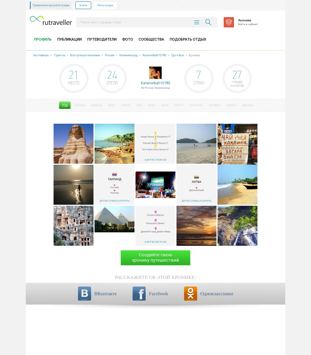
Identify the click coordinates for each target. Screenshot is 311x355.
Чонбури (114, 193)
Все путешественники (85, 55)
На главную (41, 55)
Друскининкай (196, 190)
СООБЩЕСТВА (151, 39)
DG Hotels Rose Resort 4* (155, 149)
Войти (83, 5)
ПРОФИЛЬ (43, 39)
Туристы (59, 55)
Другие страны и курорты (114, 201)
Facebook (158, 293)
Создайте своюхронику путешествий (155, 257)
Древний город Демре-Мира (155, 231)
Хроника (155, 185)
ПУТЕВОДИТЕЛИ (102, 39)
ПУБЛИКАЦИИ (69, 39)
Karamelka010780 (154, 55)
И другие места (153, 242)
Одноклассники (216, 293)
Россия (110, 55)
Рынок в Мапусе (155, 215)
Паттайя (114, 187)
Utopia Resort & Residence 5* (155, 136)
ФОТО (127, 39)
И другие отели (153, 160)
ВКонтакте (105, 293)
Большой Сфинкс (155, 223)
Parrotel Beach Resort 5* (155, 143)
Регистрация (105, 5)
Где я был (177, 55)
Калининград (128, 55)
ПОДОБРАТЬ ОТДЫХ (188, 39)
